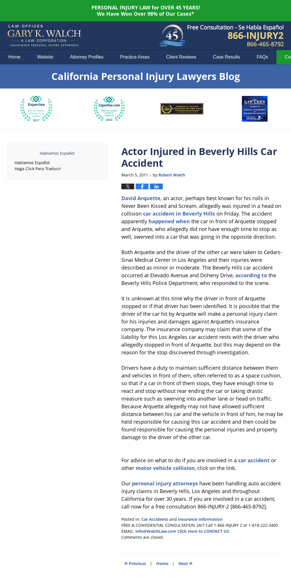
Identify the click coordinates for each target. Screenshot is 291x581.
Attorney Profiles (86, 57)
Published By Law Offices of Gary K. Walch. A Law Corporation (235, 36)
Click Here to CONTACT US (203, 531)
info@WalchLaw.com (155, 531)
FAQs (262, 57)
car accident (254, 460)
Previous (135, 563)
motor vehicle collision (165, 468)
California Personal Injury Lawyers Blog (44, 36)
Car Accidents (154, 519)
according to (251, 275)
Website (45, 57)
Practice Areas (135, 57)
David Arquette (140, 198)
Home (14, 57)
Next (185, 563)
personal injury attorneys (165, 483)
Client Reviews (181, 57)
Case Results (226, 57)
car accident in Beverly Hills (179, 213)
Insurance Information (200, 519)
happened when (169, 221)
